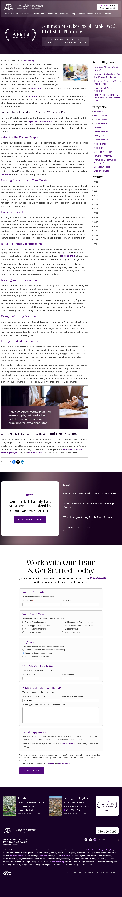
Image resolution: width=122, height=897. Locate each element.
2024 (95, 191)
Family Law (99, 135)
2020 (95, 208)
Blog (73, 13)
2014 (95, 235)
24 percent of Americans (39, 121)
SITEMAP (115, 873)
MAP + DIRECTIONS (29, 813)
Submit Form (31, 770)
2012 (95, 244)
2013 (95, 239)
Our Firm (14, 13)
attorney (32, 96)
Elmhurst (43, 856)
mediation (54, 850)
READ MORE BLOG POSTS (82, 527)
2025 (95, 186)
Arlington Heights (105, 850)
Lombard (92, 850)
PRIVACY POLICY (86, 873)
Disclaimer (50, 763)
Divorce (97, 127)
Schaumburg (58, 861)
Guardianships (101, 139)
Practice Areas (38, 13)
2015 (95, 230)
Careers (107, 13)
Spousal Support (102, 167)
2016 (95, 226)
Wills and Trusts (101, 171)
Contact (81, 13)
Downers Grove (16, 856)
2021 (95, 204)
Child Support (100, 123)
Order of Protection (103, 152)
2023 (95, 195)
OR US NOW (107, 830)
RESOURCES (102, 873)
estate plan (36, 88)
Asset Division (100, 115)
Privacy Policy (64, 763)
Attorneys (25, 13)
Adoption (98, 111)
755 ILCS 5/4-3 (68, 256)
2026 (95, 182)
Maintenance (100, 143)
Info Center (64, 13)
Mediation (98, 148)
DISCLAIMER (70, 873)
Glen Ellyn (65, 856)
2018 (95, 217)
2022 (95, 199)
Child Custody (100, 119)
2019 (95, 213)
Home (6, 13)
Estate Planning (28, 61)
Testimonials (52, 13)
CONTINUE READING (30, 519)
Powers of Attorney (103, 156)
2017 (95, 222)
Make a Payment (94, 13)
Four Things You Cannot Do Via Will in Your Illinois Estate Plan (107, 98)
